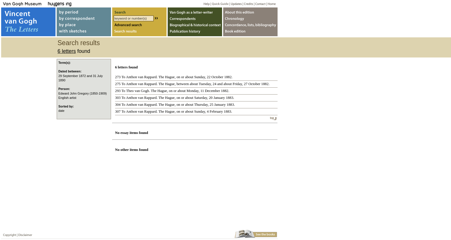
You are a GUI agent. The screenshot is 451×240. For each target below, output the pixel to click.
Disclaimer (24, 234)
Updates (235, 3)
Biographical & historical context (195, 25)
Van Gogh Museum (24, 3)
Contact (259, 3)
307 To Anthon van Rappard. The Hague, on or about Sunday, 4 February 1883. (173, 112)
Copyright (8, 234)
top (272, 118)
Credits (247, 3)
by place (84, 25)
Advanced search (139, 25)
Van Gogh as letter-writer (195, 11)
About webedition (250, 11)
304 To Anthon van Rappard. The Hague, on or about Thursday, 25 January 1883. (175, 105)
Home (271, 3)
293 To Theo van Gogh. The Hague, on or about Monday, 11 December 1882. (172, 91)
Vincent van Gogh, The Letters (28, 21)
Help (204, 3)
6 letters (67, 51)
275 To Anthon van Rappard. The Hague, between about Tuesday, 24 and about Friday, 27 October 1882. (192, 84)
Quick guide (220, 3)
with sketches (84, 32)
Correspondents (195, 18)
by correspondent (84, 18)
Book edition (250, 32)
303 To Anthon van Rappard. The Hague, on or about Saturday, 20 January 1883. (174, 98)
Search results (139, 32)
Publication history (195, 32)
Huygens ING (75, 3)
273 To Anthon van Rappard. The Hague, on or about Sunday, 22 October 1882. (173, 77)
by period (84, 11)
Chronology (250, 18)
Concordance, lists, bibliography (250, 25)
